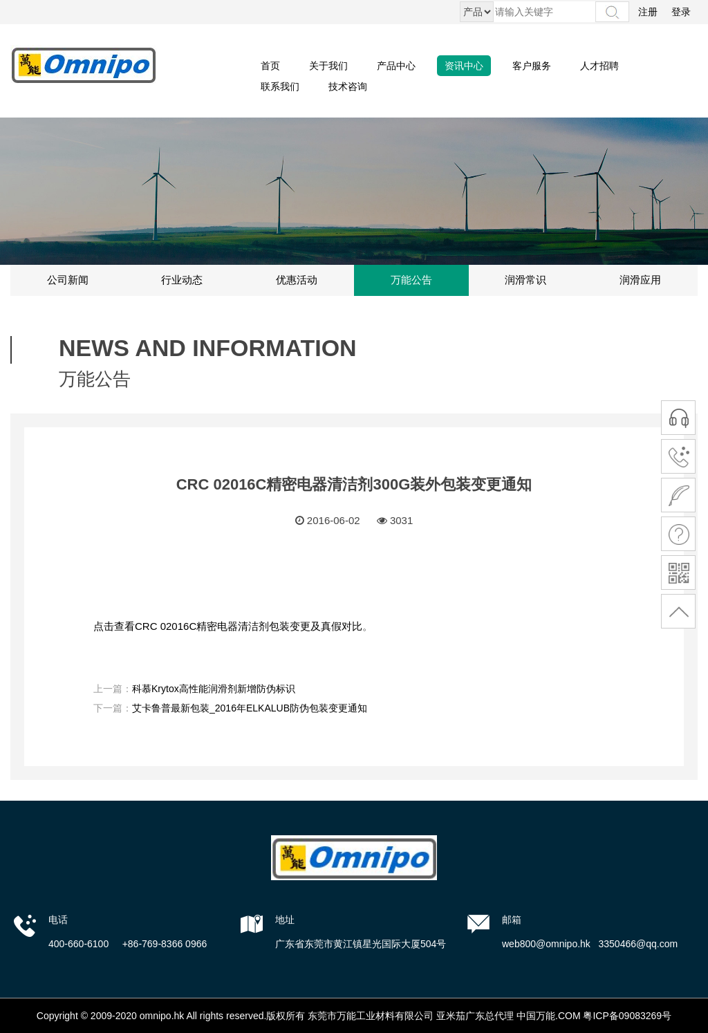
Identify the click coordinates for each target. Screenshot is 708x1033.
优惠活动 (296, 280)
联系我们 (280, 86)
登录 (681, 11)
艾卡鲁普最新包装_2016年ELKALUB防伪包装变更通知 (249, 708)
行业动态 (182, 280)
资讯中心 (464, 65)
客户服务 (531, 65)
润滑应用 (640, 280)
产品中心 (396, 65)
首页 (270, 65)
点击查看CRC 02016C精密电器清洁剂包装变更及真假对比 (227, 626)
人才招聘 (599, 65)
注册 (648, 11)
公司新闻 (67, 280)
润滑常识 (525, 280)
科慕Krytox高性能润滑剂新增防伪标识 (213, 688)
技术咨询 (347, 86)
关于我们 (328, 65)
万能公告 (411, 280)
